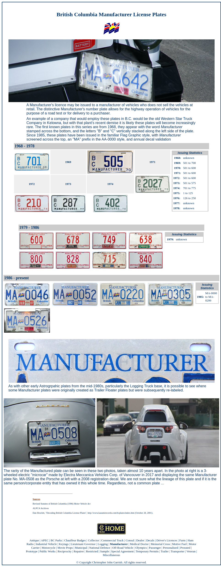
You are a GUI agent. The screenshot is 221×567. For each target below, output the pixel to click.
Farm (182, 540)
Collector (93, 540)
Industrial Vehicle (46, 544)
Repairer (79, 551)
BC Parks (56, 540)
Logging (103, 544)
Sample (104, 551)
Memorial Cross (160, 544)
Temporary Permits (147, 551)
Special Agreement (122, 551)
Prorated (185, 547)
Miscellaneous (111, 555)
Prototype (32, 551)
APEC (45, 540)
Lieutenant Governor (83, 544)
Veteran (191, 551)
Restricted (92, 551)
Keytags (64, 544)
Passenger (155, 547)
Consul (130, 540)
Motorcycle (48, 547)
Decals (150, 540)
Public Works (48, 551)
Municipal (81, 547)
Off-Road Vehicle (122, 547)
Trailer (165, 551)
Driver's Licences (166, 540)
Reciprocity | (66, 551)
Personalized (170, 547)
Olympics (141, 547)
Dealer (140, 540)
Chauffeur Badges (75, 540)
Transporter (177, 551)
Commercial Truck (112, 540)
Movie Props (65, 547)
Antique (34, 540)
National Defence (99, 547)
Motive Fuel (179, 544)
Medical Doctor (139, 544)
